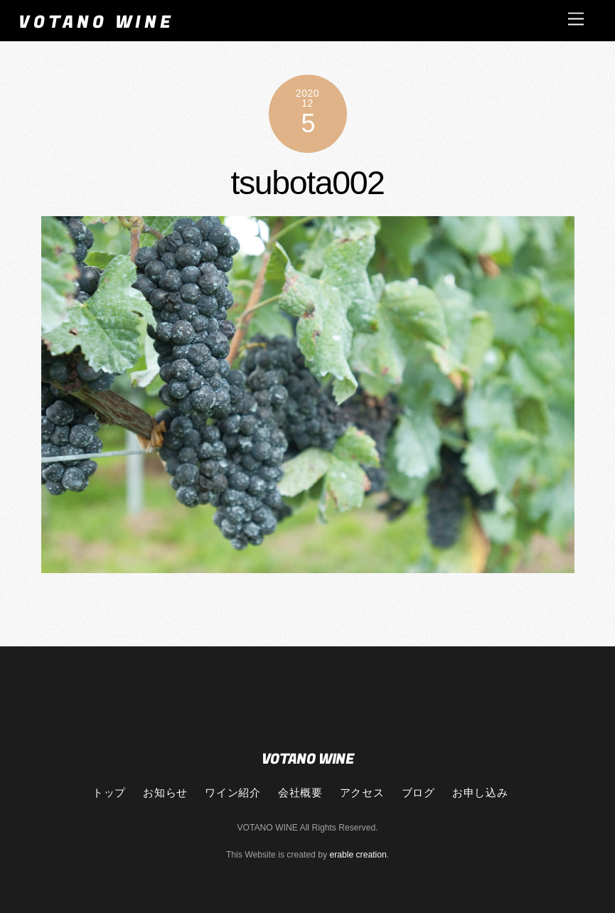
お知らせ (165, 792)
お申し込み (480, 792)
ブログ (418, 792)
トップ (109, 792)
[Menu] (576, 19)
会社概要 (300, 792)
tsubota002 (307, 182)
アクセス (362, 792)
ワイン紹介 (232, 792)
